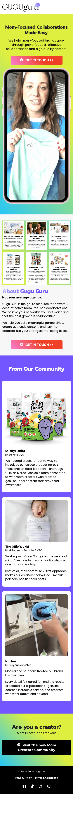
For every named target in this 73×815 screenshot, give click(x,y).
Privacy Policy (23, 777)
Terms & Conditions (46, 777)
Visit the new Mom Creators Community (36, 747)
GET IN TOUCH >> (36, 60)
